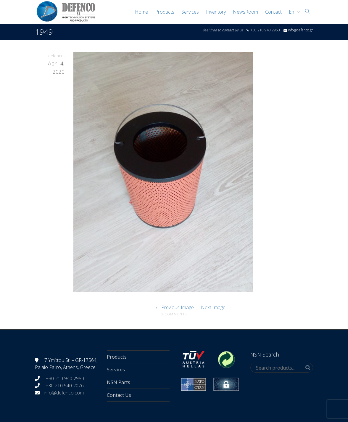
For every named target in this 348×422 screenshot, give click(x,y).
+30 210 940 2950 (64, 378)
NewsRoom (245, 12)
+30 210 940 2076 (65, 385)
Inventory (216, 12)
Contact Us (119, 395)
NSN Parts (118, 382)
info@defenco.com (64, 392)
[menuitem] (293, 12)
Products (164, 12)
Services (190, 12)
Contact (273, 12)
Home (141, 12)
